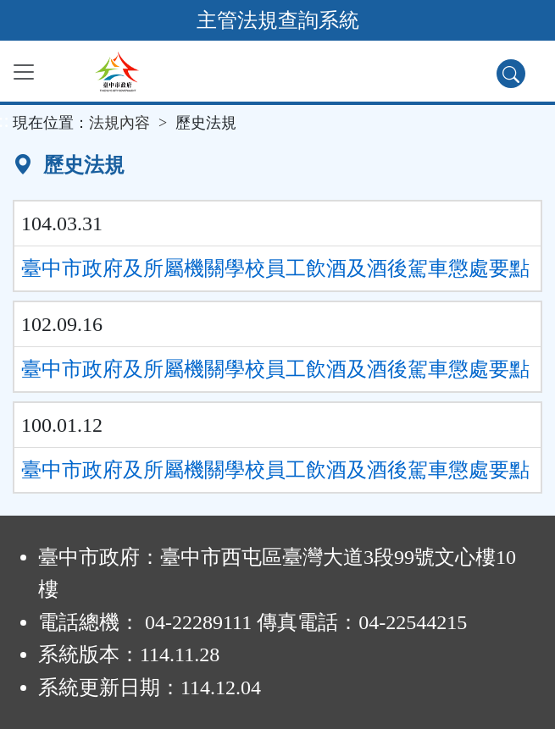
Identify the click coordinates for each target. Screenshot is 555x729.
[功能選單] (23, 72)
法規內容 (119, 122)
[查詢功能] (511, 73)
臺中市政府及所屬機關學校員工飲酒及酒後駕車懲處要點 (275, 268)
